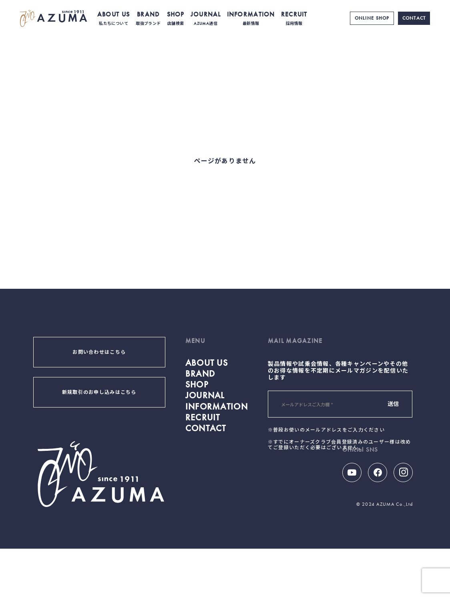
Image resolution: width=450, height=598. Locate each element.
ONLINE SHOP (372, 18)
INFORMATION (251, 18)
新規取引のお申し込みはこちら (99, 392)
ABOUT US (113, 18)
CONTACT (414, 18)
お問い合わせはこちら (99, 352)
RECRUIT (294, 18)
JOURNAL (206, 18)
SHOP (176, 18)
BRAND (148, 18)
